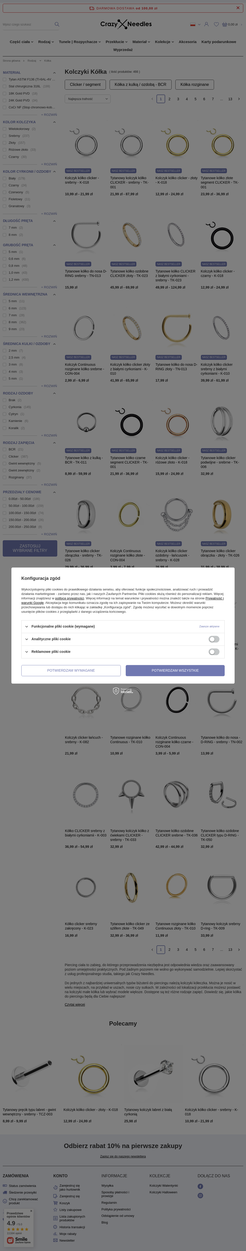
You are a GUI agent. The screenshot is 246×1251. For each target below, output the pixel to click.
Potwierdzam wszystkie (175, 670)
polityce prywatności (69, 598)
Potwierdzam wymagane (71, 670)
